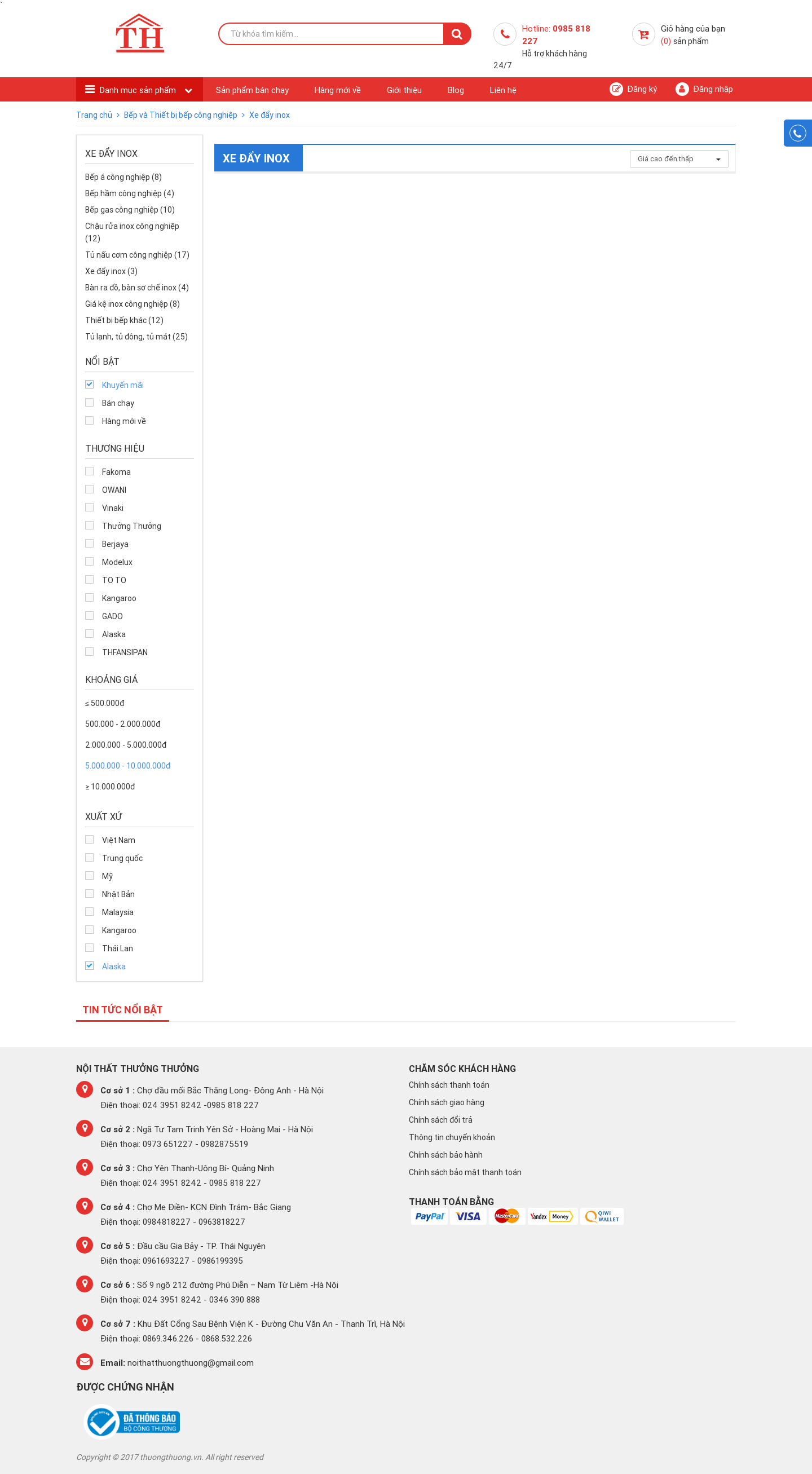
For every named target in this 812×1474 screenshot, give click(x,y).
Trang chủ (95, 115)
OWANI (114, 490)
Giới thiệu (404, 90)
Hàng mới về (338, 90)
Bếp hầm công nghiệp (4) (129, 193)
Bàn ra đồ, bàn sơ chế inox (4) (137, 288)
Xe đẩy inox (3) (111, 271)
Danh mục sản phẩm (139, 90)
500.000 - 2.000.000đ (122, 724)
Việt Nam (118, 840)
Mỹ (107, 876)
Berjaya (115, 544)
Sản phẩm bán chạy (252, 90)
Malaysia (118, 912)
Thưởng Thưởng (131, 526)
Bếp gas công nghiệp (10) (130, 210)
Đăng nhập (704, 89)
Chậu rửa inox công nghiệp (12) (132, 232)
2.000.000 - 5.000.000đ (125, 745)
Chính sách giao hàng (446, 1102)
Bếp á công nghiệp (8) (123, 177)
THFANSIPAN (125, 652)
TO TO (114, 580)
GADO (112, 616)
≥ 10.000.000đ (110, 787)
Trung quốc (122, 858)
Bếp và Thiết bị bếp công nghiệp (181, 115)
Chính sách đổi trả (441, 1120)
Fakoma (116, 472)
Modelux (117, 562)
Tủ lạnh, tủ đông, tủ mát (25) (136, 337)
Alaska (114, 634)
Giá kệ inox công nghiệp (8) (132, 304)
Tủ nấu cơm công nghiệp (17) (137, 255)
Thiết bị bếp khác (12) (124, 320)
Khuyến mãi (123, 385)
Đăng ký (633, 89)
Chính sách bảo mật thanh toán (465, 1172)
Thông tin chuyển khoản (452, 1137)
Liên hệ (503, 90)
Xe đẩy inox (269, 115)
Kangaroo (119, 598)
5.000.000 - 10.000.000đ (127, 766)
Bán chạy (118, 403)
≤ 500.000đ (104, 703)
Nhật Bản (118, 894)
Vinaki (112, 508)
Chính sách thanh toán (449, 1085)
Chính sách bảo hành (446, 1155)
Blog (456, 90)
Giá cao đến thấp (679, 159)
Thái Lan (117, 948)
